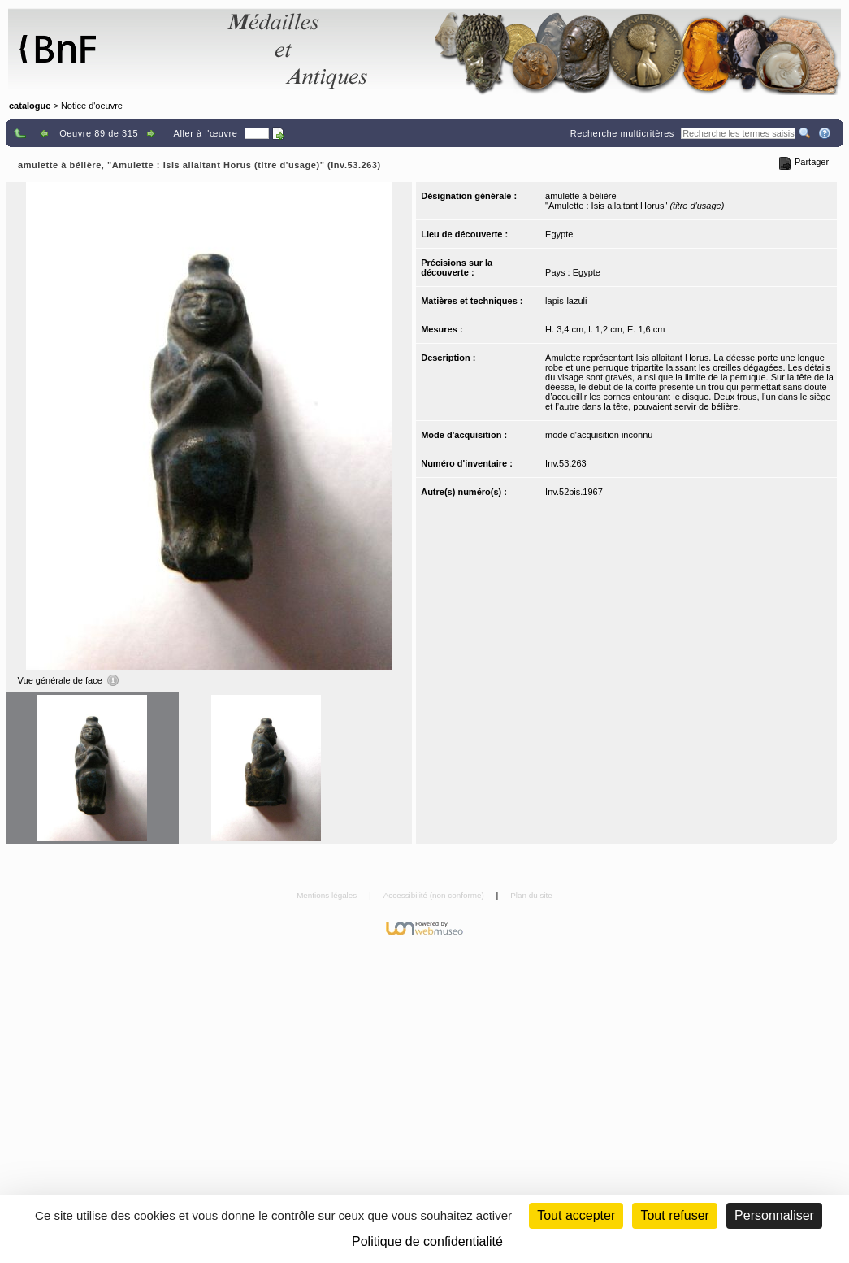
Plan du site (531, 895)
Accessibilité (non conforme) (435, 895)
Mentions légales (328, 895)
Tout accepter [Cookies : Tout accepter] (576, 1215)
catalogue (29, 106)
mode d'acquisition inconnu (598, 435)
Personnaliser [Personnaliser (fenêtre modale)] (774, 1215)
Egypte (559, 234)
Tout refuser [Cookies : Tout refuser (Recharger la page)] (674, 1215)
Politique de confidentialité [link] (427, 1241)
